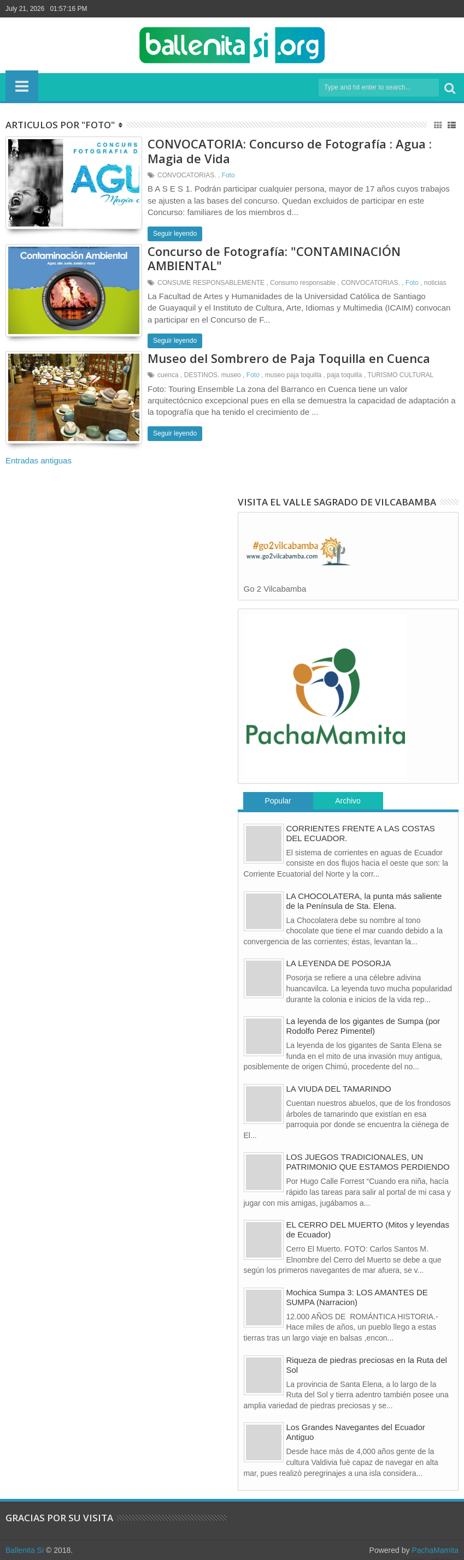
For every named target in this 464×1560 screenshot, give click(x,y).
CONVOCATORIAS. (186, 175)
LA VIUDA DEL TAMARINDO (338, 1088)
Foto (228, 175)
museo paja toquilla (293, 375)
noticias (435, 283)
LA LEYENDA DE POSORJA (338, 963)
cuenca (168, 375)
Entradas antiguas (38, 460)
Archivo (348, 800)
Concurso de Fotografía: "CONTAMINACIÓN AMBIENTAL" (274, 258)
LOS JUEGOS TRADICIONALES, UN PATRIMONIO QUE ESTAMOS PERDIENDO (368, 1161)
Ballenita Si (24, 1550)
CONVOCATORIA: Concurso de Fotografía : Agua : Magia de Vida (290, 150)
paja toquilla (344, 375)
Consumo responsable (303, 283)
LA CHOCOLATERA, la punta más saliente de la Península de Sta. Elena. (364, 900)
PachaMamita (435, 1550)
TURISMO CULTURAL (400, 375)
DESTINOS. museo (212, 375)
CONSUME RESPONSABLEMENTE (211, 283)
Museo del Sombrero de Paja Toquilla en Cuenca (289, 358)
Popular (278, 800)
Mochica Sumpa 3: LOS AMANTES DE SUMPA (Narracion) (357, 1297)
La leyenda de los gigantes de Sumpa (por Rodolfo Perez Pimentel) (363, 1025)
